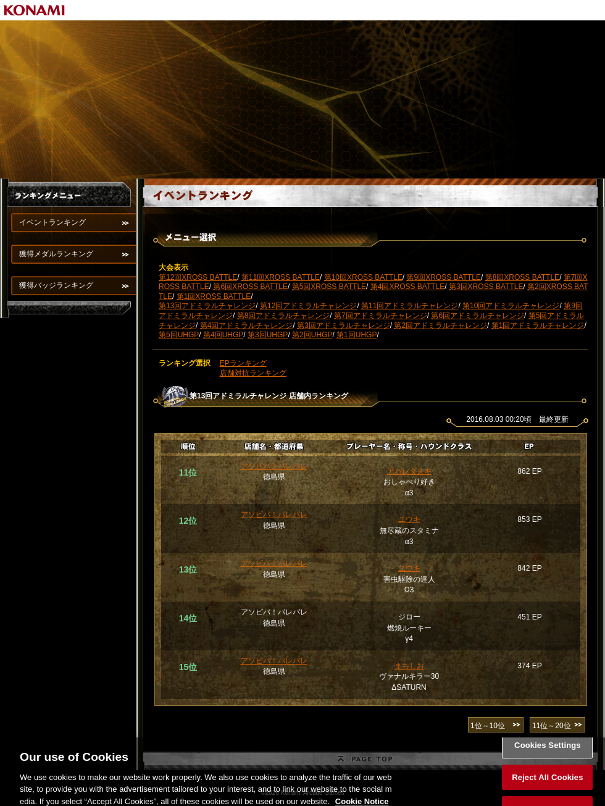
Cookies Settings (547, 752)
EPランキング (243, 363)
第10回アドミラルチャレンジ (510, 305)
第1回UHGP (356, 334)
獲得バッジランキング (56, 285)
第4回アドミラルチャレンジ (246, 325)
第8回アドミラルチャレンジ (283, 315)
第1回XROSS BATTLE (214, 296)
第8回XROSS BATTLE (522, 277)
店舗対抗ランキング (253, 373)
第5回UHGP (179, 334)
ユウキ (409, 519)
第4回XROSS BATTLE (407, 286)
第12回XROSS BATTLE (198, 277)
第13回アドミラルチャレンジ (207, 305)
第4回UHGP (223, 334)
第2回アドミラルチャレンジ (440, 325)
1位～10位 (487, 725)
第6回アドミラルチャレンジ (477, 315)
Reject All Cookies (547, 784)
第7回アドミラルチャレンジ (380, 315)
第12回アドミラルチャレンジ (308, 305)
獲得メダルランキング (56, 254)
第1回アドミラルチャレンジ (538, 325)
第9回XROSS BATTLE (443, 277)
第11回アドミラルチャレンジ (409, 305)
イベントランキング (52, 222)
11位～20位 (551, 725)
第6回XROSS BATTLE (250, 286)
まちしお (409, 665)
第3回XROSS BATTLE (486, 286)
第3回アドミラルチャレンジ (343, 325)
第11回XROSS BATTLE (280, 277)
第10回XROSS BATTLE (363, 277)
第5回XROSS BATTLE (329, 286)
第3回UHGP (268, 334)
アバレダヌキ (409, 471)
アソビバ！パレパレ (274, 466)
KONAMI (34, 10)
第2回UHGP (312, 334)
